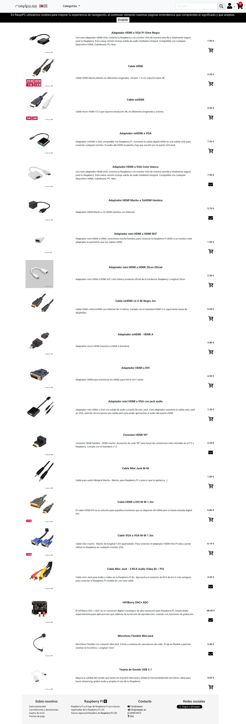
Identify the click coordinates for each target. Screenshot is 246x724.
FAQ (131, 716)
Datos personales (37, 706)
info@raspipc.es (137, 710)
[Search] (196, 6)
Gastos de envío (37, 713)
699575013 (134, 713)
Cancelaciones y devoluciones (43, 710)
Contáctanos (135, 706)
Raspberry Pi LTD (109, 713)
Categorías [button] (70, 6)
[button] (231, 6)
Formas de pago (37, 716)
